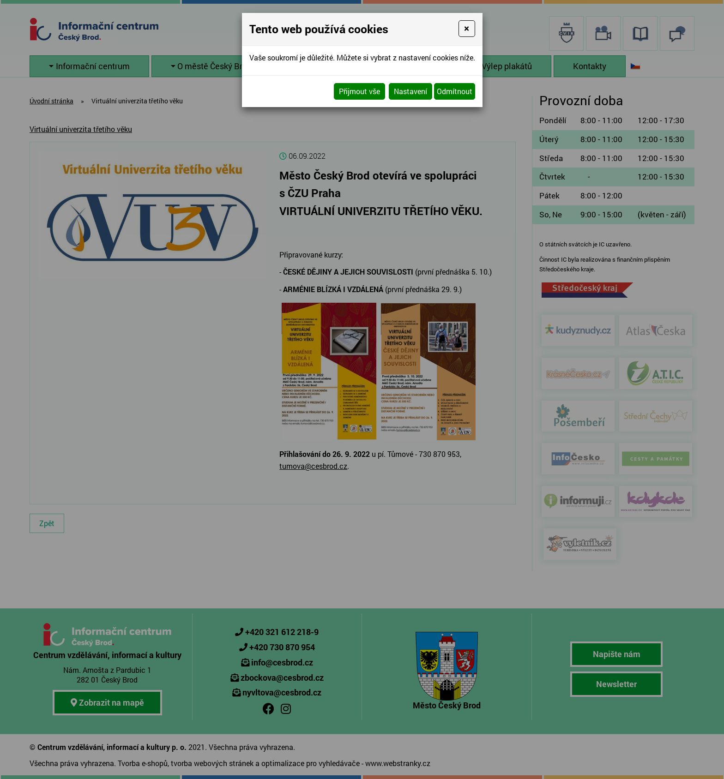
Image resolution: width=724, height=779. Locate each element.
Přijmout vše (359, 91)
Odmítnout (454, 91)
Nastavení (410, 91)
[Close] (467, 28)
